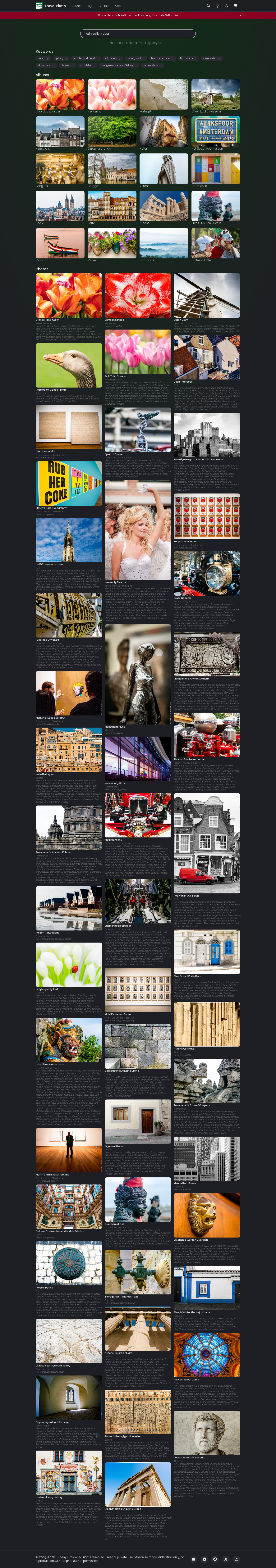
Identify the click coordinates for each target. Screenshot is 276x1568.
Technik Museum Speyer (118, 458)
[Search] (208, 5)
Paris (176, 1383)
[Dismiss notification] (240, 15)
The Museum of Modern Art (50, 455)
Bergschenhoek (44, 936)
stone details (152, 65)
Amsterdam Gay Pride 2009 (119, 585)
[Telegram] (204, 1559)
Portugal (178, 1316)
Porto (38, 1291)
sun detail (87, 65)
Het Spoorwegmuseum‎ (186, 601)
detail (43, 58)
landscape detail (162, 58)
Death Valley (42, 1369)
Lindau (39, 1500)
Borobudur (110, 1074)
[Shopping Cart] (235, 5)
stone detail (46, 65)
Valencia (178, 1243)
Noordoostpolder (44, 323)
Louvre (108, 1440)
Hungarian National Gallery (119, 65)
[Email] (193, 1559)
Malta (177, 980)
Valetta (39, 777)
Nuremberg (111, 786)
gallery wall (136, 58)
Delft (176, 385)
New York (179, 463)
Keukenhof (111, 323)
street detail (211, 58)
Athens (178, 1052)
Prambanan (180, 682)
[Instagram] (236, 1559)
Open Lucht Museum (185, 323)
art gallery (113, 58)
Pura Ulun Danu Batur (48, 1068)
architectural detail (86, 58)
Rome (39, 1234)
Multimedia (188, 58)
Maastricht (110, 730)
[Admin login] (226, 5)
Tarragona (110, 1300)
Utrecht (40, 993)
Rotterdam (41, 393)
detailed (67, 65)
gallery (61, 58)
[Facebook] (215, 1559)
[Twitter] (226, 1559)
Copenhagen (43, 1425)
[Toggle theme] (217, 5)
